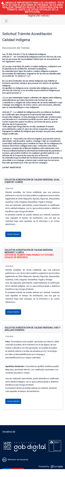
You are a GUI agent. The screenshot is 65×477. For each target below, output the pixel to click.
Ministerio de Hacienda (18, 460)
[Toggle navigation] (6, 21)
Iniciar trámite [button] (13, 234)
